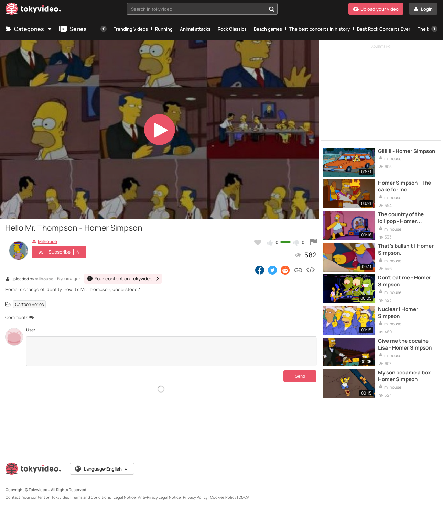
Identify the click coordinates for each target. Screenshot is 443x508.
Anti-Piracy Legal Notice (159, 497)
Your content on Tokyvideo (45, 497)
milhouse (44, 279)
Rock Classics (232, 29)
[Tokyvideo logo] (33, 10)
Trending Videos (131, 29)
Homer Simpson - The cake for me (404, 186)
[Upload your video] (375, 9)
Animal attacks (195, 29)
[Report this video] (313, 242)
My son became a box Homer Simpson (404, 376)
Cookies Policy (223, 497)
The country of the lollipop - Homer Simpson (401, 218)
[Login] (423, 9)
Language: (101, 469)
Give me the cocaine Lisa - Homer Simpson (405, 344)
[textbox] (196, 8)
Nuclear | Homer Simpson (398, 313)
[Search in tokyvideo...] (272, 9)
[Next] (434, 29)
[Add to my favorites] (257, 242)
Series (73, 29)
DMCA (244, 497)
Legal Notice (125, 497)
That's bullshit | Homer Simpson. (406, 249)
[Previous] (103, 29)
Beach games (268, 29)
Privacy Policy (195, 497)
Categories (29, 29)
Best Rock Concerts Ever (383, 29)
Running (164, 29)
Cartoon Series (29, 304)
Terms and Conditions (91, 497)
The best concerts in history (319, 29)
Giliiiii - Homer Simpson (406, 151)
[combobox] (202, 9)
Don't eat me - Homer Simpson (404, 281)
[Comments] (171, 351)
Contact (13, 497)
